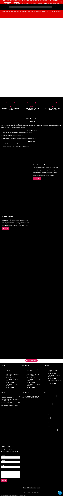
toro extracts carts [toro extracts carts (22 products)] (46, 432)
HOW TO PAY (24, 11)
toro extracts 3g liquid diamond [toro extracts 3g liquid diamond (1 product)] (48, 426)
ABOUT (30, 15)
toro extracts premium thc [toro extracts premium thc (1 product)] (47, 437)
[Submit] (51, 7)
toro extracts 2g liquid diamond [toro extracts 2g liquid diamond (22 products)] (48, 416)
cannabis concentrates (29, 124)
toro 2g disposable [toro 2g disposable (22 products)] (55, 406)
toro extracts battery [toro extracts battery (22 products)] (46, 430)
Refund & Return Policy (47, 11)
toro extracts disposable (24, 490)
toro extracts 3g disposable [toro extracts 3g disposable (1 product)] (47, 424)
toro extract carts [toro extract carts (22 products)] (59, 408)
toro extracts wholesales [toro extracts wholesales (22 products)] (47, 441)
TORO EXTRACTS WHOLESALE (15, 11)
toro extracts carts (45, 490)
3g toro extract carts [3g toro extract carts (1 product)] (52, 396)
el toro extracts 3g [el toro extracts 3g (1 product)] (46, 402)
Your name (10, 457)
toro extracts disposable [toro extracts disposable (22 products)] (55, 432)
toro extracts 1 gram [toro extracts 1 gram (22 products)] (52, 410)
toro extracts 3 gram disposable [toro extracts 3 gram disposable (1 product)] (48, 420)
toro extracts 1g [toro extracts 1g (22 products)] (46, 412)
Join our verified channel (31, 360)
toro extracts (14, 490)
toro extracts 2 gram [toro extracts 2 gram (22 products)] (53, 412)
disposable (3, 125)
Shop (6, 11)
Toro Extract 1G (39, 165)
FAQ (27, 15)
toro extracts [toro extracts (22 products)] (45, 410)
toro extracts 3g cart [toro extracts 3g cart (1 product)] (46, 422)
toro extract (7, 490)
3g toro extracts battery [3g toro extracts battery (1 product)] (47, 398)
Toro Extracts (4, 124)
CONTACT (35, 15)
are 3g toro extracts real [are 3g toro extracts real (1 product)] (56, 398)
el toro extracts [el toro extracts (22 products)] (54, 400)
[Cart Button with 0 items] (60, 493)
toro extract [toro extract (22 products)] (53, 408)
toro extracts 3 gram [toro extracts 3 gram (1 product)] (46, 418)
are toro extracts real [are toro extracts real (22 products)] (46, 400)
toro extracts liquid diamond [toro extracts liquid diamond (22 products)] (48, 433)
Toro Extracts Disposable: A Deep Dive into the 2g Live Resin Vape (32, 397)
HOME (3, 11)
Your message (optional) (10, 474)
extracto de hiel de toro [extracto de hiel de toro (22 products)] (54, 402)
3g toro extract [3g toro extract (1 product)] (45, 396)
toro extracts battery (35, 490)
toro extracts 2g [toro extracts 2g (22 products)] (57, 414)
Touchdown (31, 11)
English (61, 2)
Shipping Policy (37, 11)
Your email (10, 462)
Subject (10, 467)
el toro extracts (54, 490)
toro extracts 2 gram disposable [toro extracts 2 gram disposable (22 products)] (48, 414)
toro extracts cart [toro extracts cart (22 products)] (54, 430)
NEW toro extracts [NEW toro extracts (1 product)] (56, 404)
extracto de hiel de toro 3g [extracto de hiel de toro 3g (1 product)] (47, 404)
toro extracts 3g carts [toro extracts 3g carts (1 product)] (54, 422)
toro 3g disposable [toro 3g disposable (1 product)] (46, 408)
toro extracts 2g (26, 125)
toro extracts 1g (18, 125)
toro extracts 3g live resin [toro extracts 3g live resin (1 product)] (47, 428)
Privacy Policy (57, 11)
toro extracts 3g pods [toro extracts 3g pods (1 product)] (56, 428)
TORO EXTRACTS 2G (10, 216)
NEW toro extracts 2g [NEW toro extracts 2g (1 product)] (47, 406)
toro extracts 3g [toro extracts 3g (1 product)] (57, 420)
